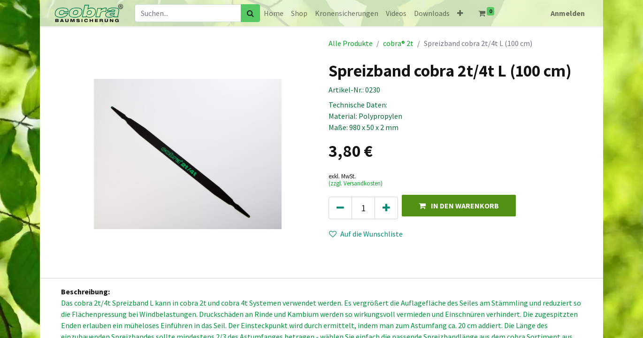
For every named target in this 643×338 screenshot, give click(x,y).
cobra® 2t (398, 43)
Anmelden (568, 13)
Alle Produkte (351, 43)
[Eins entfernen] (340, 208)
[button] (460, 13)
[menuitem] (273, 13)
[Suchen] (250, 13)
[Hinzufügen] (386, 208)
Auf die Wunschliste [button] (366, 233)
